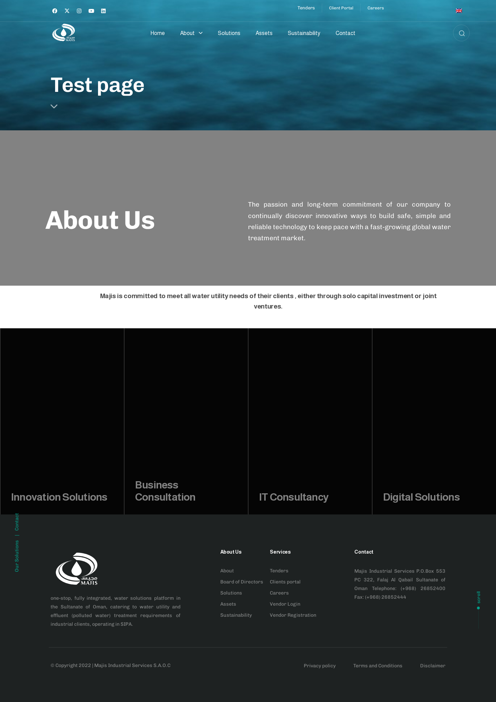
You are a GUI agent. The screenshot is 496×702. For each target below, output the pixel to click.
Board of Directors (241, 582)
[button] (459, 33)
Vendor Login (285, 604)
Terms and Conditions (377, 666)
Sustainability (304, 33)
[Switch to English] (459, 10)
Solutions (229, 33)
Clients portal (285, 582)
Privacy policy (320, 666)
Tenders (279, 571)
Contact (345, 33)
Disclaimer (432, 666)
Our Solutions (17, 596)
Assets (264, 33)
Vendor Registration (293, 615)
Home (157, 33)
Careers (279, 593)
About (191, 33)
